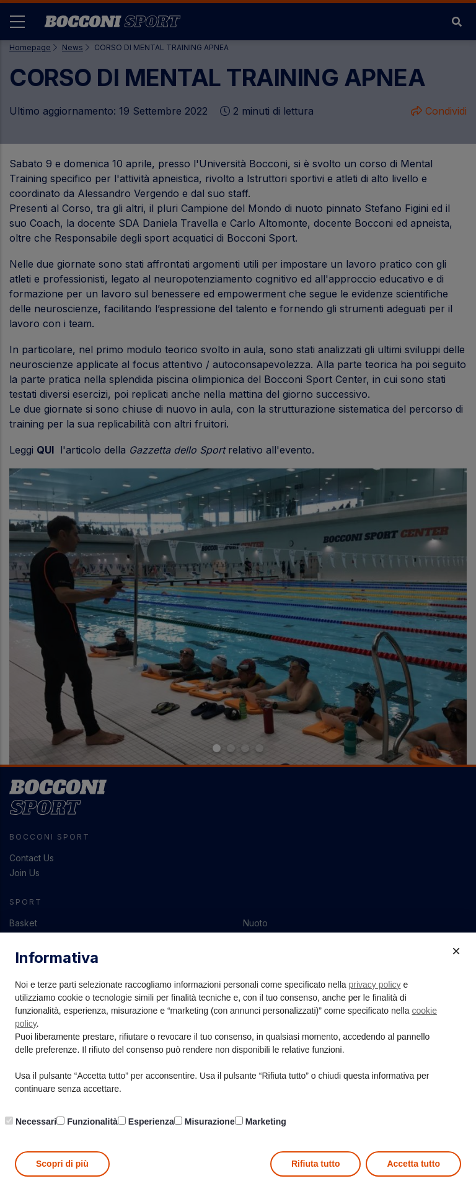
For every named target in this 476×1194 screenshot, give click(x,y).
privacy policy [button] (375, 985)
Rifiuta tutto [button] (315, 1164)
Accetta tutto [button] (413, 1164)
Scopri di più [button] (62, 1164)
